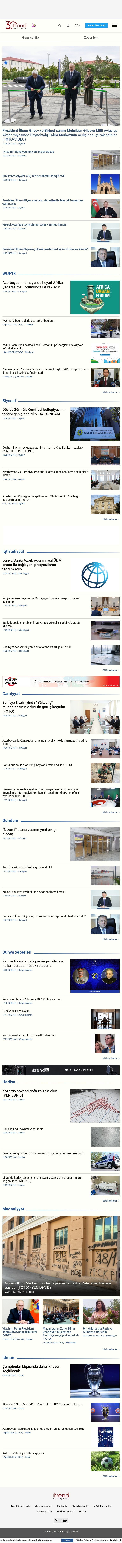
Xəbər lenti (91, 37)
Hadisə (8, 1082)
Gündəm (10, 820)
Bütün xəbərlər (110, 392)
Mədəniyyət (13, 1209)
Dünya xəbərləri (16, 952)
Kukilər (82, 1511)
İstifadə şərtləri (44, 1511)
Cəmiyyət (11, 693)
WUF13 (9, 273)
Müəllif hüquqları (103, 1506)
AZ (76, 25)
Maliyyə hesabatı (43, 1506)
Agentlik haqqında (20, 1506)
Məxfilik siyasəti (65, 1511)
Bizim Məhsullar (80, 1506)
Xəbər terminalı (96, 25)
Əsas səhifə (30, 37)
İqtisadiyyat (13, 551)
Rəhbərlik (62, 1506)
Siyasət (9, 400)
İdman (8, 1357)
